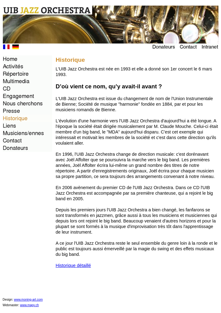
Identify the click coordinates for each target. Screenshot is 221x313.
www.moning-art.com (28, 299)
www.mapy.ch (29, 305)
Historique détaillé (73, 265)
